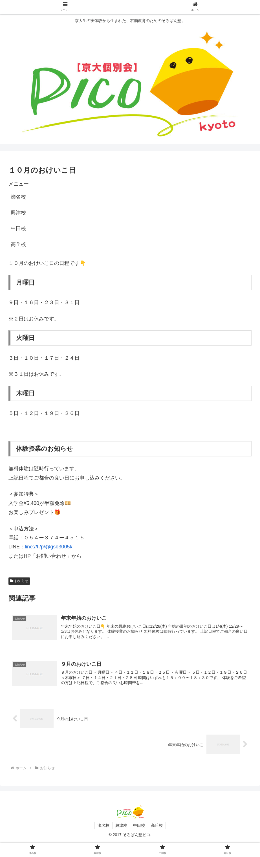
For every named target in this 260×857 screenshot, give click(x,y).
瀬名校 (18, 197)
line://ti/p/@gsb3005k (48, 547)
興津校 (18, 213)
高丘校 (18, 244)
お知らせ (19, 581)
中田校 (18, 228)
